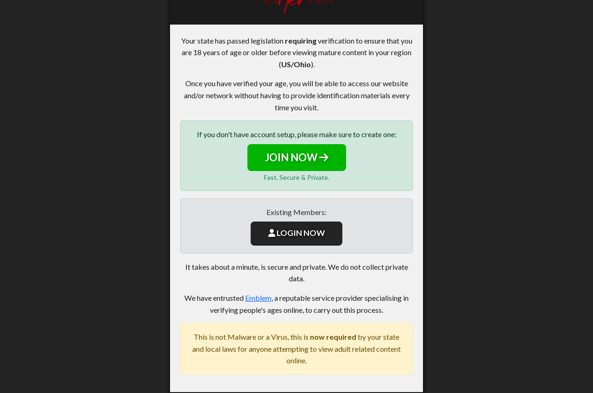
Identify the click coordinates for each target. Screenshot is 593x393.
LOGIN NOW (296, 233)
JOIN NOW (296, 157)
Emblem (258, 297)
